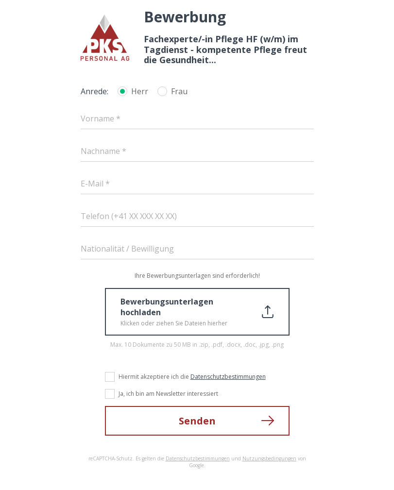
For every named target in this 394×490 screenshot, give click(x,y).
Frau (179, 91)
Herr (139, 91)
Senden (197, 420)
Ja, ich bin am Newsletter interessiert (168, 393)
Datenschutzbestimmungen (228, 376)
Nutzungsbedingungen (269, 458)
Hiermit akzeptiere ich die (192, 376)
